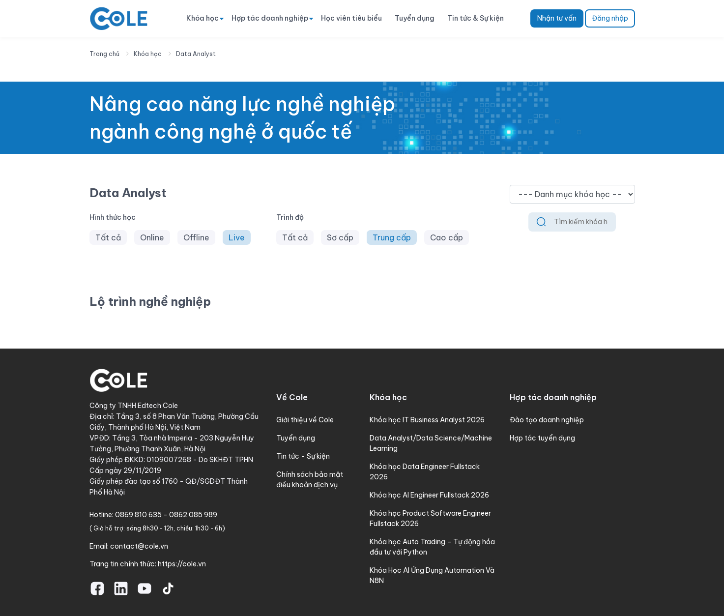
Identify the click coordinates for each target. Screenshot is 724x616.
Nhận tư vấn (557, 18)
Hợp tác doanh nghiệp (270, 18)
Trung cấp (392, 237)
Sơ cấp (340, 237)
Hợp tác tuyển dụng (542, 438)
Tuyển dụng (414, 18)
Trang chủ (104, 54)
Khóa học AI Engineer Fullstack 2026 (429, 495)
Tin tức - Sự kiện (303, 456)
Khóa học (202, 18)
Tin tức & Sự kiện (475, 18)
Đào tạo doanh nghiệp (547, 419)
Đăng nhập (610, 18)
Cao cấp (446, 237)
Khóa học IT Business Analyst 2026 (427, 419)
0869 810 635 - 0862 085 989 (166, 514)
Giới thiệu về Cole (305, 419)
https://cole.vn (182, 563)
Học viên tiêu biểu (351, 18)
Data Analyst (196, 54)
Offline (196, 237)
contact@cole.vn (139, 546)
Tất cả (108, 237)
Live (237, 237)
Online (152, 237)
